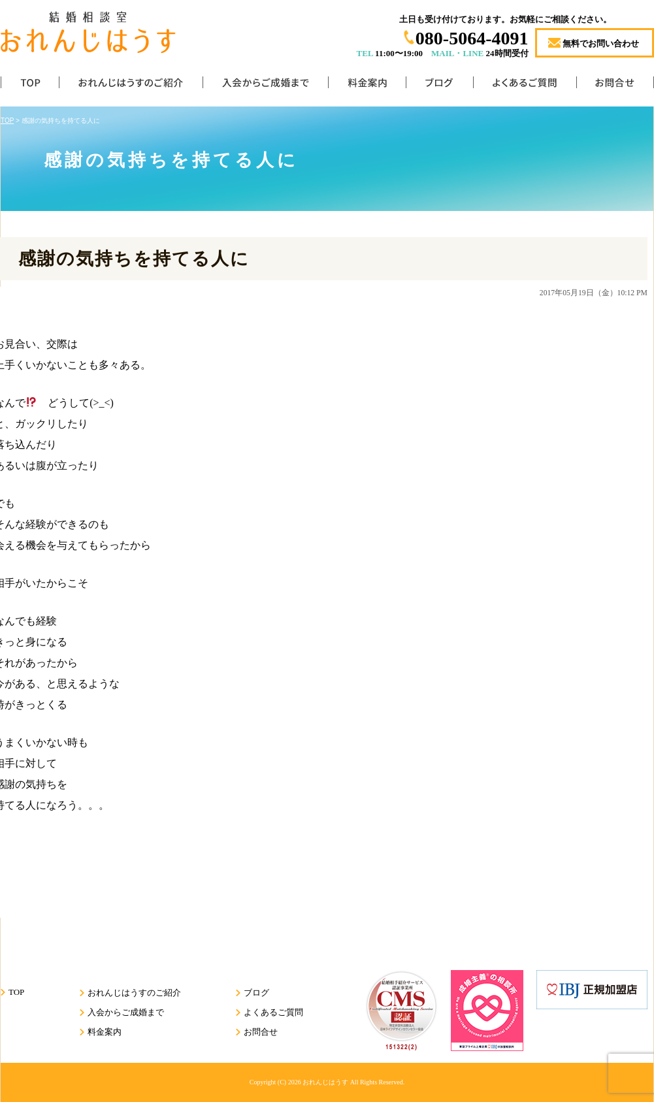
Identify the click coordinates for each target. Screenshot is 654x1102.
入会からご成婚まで (265, 85)
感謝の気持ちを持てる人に (134, 258)
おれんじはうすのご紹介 (131, 85)
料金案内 (367, 85)
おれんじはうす (325, 1082)
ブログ (439, 85)
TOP (30, 85)
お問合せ (615, 85)
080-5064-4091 (472, 38)
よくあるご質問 (524, 85)
